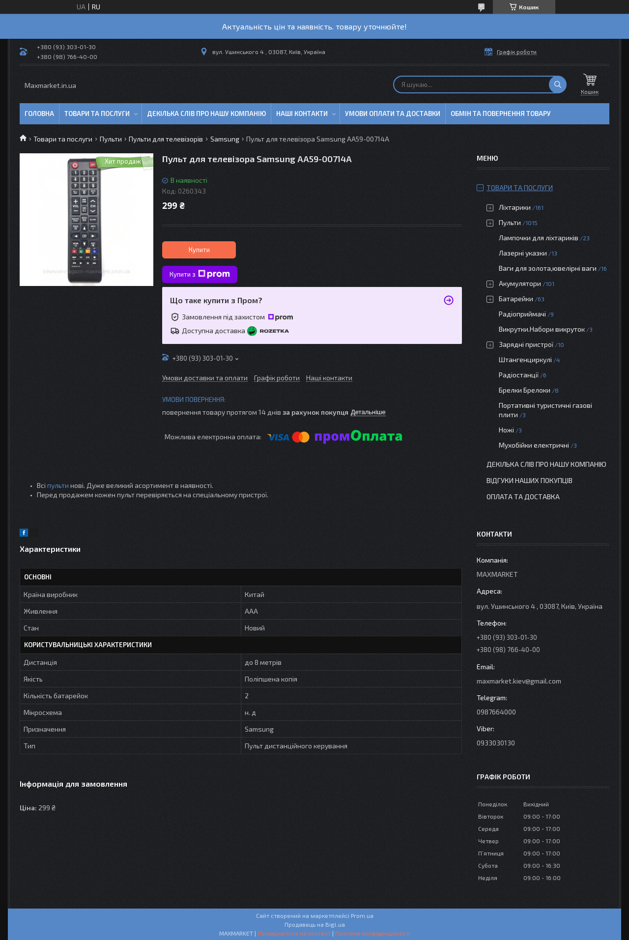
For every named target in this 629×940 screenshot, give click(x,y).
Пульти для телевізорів (166, 139)
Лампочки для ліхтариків (538, 237)
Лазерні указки (523, 253)
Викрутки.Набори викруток (542, 329)
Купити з (200, 274)
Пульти (111, 139)
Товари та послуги (97, 113)
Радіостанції (519, 374)
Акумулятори (520, 283)
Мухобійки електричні (534, 445)
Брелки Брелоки (524, 390)
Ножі (506, 430)
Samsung (224, 139)
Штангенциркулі (525, 359)
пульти (58, 485)
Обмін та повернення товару (501, 113)
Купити (199, 250)
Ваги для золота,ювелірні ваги (548, 268)
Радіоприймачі (522, 314)
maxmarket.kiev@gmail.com (519, 681)
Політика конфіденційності (372, 933)
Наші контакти (302, 113)
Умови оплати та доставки (392, 113)
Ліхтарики (515, 207)
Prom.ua (362, 915)
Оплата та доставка (523, 496)
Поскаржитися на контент (294, 933)
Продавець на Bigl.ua (315, 924)
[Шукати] (558, 84)
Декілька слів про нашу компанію (206, 113)
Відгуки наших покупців (529, 480)
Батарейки (516, 298)
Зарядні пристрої (526, 344)
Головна (39, 113)
